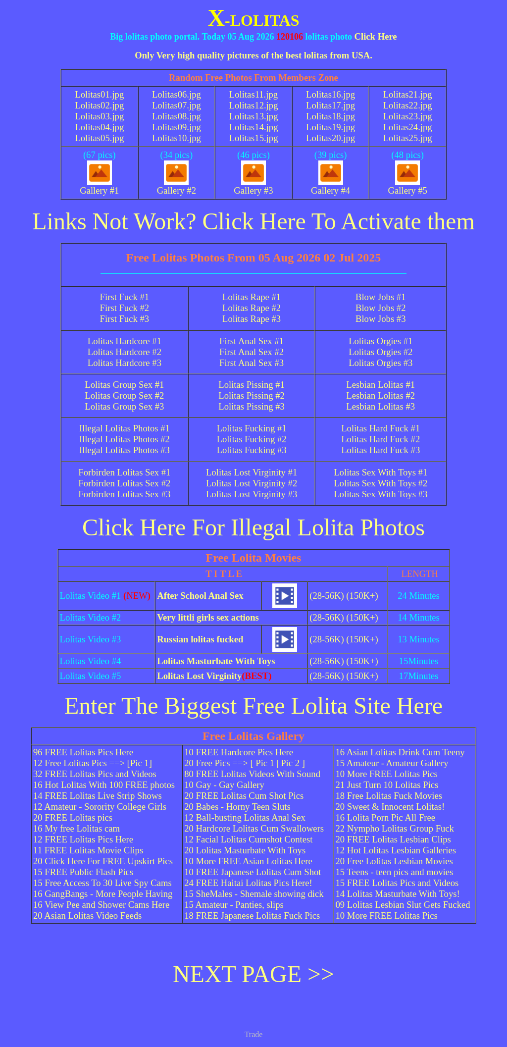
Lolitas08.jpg (176, 116)
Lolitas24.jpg (407, 127)
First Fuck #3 (125, 319)
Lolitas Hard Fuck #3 (380, 450)
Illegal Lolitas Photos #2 (124, 439)
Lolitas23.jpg (407, 116)
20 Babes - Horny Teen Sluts (237, 806)
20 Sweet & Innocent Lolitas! (390, 806)
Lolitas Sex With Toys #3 (380, 494)
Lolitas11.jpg (253, 94)
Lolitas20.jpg (330, 138)
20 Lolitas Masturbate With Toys (244, 850)
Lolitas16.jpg (330, 94)
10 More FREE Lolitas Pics (387, 774)
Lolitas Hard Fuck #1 (380, 428)
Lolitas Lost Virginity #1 (251, 472)
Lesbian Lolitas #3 (380, 406)
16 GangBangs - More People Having (102, 894)
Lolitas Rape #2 (251, 308)
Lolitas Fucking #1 (252, 428)
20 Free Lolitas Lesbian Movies (394, 861)
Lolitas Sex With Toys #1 (380, 472)
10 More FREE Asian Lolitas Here (248, 861)
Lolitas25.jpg (407, 138)
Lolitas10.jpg (176, 138)
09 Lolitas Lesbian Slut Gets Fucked (403, 904)
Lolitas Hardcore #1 (124, 341)
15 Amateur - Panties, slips (234, 904)
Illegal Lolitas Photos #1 (124, 428)
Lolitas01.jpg (99, 94)
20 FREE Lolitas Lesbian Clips (393, 839)
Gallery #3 (253, 186)
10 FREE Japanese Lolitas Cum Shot (252, 872)
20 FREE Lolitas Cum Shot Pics (244, 795)
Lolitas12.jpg (253, 105)
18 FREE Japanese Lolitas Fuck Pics (252, 915)
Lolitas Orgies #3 (380, 363)
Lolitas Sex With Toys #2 (380, 483)
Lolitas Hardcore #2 (124, 352)
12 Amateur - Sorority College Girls (99, 806)
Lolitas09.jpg (176, 127)
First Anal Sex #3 (251, 363)
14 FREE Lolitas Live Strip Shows (97, 795)
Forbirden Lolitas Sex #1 (124, 472)
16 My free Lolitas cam (76, 828)
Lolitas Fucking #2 (252, 439)
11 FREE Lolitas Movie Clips (88, 850)
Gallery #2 (176, 186)
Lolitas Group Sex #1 (124, 384)
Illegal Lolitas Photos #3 (124, 450)
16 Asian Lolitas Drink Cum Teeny (400, 752)
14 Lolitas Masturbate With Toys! (398, 894)
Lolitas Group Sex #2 (124, 395)
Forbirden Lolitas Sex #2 (124, 483)
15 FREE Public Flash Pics (83, 872)
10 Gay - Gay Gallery (224, 785)
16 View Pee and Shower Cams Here (101, 904)
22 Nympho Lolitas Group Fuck (395, 828)
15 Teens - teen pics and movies (395, 872)
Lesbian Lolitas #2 (380, 395)
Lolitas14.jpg (253, 127)
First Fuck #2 (125, 308)
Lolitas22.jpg (407, 105)
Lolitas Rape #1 (251, 297)
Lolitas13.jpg (253, 116)
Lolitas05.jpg (99, 138)
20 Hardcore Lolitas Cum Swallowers (254, 828)
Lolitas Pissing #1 (251, 384)
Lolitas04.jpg (99, 127)
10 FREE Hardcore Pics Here (238, 752)
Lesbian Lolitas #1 (380, 384)
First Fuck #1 (125, 297)
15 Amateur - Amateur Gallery (392, 763)
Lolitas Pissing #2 (251, 395)
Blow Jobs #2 (380, 308)
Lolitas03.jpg (99, 116)
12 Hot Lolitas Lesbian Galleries (396, 850)
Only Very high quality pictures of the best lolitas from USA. (253, 55)
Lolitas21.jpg (407, 94)
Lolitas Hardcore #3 (124, 363)
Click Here (375, 36)
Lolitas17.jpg (330, 105)
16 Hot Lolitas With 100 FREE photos (104, 785)
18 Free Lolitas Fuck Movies (389, 795)
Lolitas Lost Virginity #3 (251, 494)
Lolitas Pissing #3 (251, 406)
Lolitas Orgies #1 (380, 341)
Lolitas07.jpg (176, 105)
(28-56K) (326, 595)
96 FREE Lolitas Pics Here (83, 752)
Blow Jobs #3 (380, 319)
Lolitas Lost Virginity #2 (251, 483)
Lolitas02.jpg (99, 105)
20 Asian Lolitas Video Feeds (87, 915)
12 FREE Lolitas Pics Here (83, 839)
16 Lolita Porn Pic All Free (386, 817)
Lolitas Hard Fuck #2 (380, 439)
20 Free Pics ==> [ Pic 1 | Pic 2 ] (244, 763)
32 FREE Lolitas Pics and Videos (94, 774)
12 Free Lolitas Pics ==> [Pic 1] (92, 763)
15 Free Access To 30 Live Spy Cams (102, 883)
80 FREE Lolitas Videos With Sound (252, 774)
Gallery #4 (330, 186)
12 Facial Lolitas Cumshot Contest (248, 839)
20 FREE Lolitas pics (72, 817)
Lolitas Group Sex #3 (124, 406)
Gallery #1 (99, 186)
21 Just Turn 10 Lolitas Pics (387, 785)
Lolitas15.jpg (253, 138)
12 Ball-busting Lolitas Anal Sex (244, 817)
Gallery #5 (407, 186)
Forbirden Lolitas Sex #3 (124, 494)
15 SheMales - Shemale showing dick (253, 894)
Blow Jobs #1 (380, 297)
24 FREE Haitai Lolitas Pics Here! (248, 883)
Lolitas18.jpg (330, 116)
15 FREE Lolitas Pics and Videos (397, 883)
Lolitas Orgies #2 (380, 352)
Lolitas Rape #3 (251, 319)
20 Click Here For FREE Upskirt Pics (103, 861)
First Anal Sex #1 (251, 341)
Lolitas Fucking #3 (252, 450)
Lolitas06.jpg (176, 94)
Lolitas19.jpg (330, 127)
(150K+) (362, 595)
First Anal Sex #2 (251, 352)
